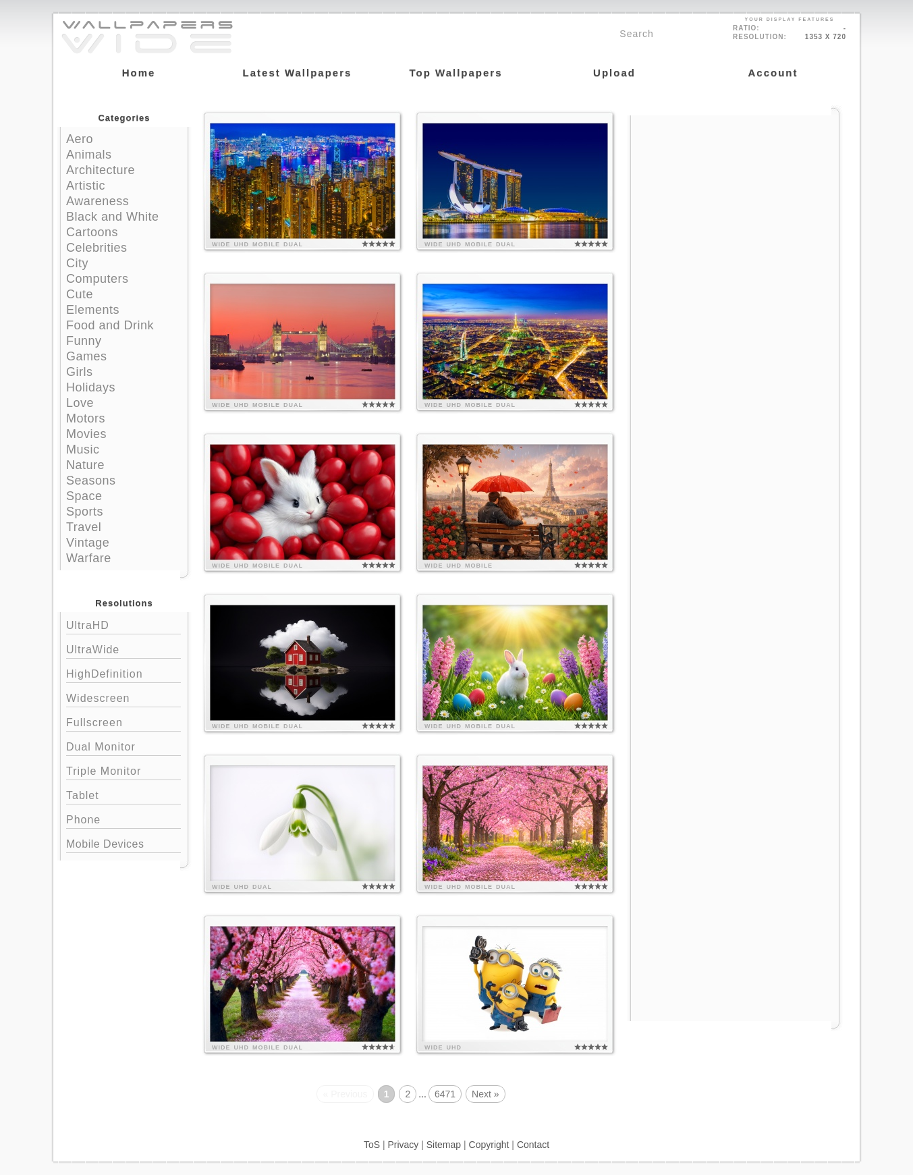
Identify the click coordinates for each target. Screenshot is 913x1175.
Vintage (87, 542)
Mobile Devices (105, 844)
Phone (123, 818)
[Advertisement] (735, 200)
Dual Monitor (123, 745)
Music (83, 449)
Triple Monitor (123, 770)
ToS (372, 1144)
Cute (79, 294)
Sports (84, 511)
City (77, 263)
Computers (97, 278)
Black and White (112, 216)
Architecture (100, 170)
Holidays (90, 387)
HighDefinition (123, 672)
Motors (85, 418)
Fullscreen (123, 721)
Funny (84, 341)
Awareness (97, 201)
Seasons (91, 480)
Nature (85, 465)
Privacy (402, 1144)
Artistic (85, 185)
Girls (79, 372)
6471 (445, 1094)
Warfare (88, 558)
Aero (79, 139)
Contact (533, 1144)
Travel (83, 527)
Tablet (123, 794)
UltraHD (123, 624)
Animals (89, 154)
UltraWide (123, 648)
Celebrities (97, 247)
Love (80, 403)
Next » (485, 1094)
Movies (86, 434)
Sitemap (443, 1144)
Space (84, 496)
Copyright (489, 1144)
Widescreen (123, 697)
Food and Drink (110, 325)
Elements (92, 310)
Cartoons (92, 232)
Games (86, 356)
